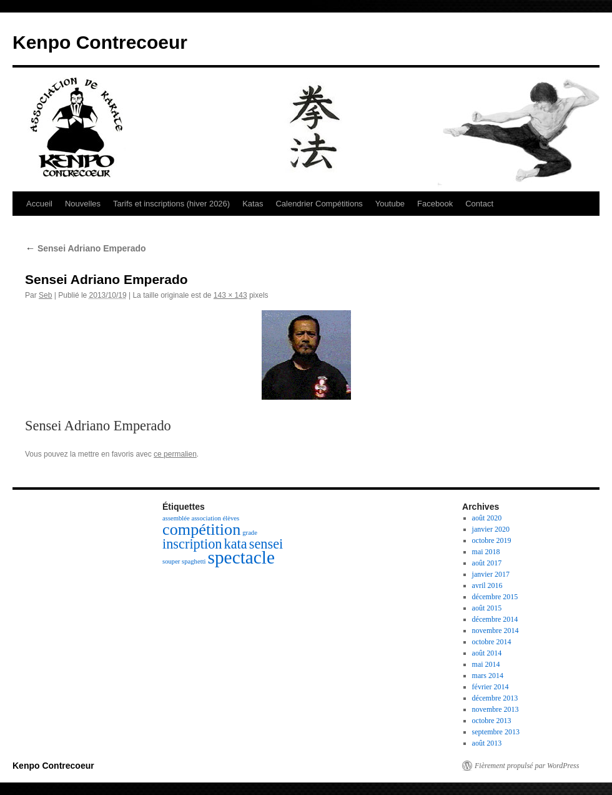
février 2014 (490, 686)
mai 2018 (486, 551)
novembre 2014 (495, 630)
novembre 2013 (495, 709)
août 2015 (487, 608)
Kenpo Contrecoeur (99, 42)
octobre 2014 (491, 641)
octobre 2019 (491, 540)
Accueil (39, 203)
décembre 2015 (495, 596)
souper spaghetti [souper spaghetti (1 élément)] (184, 561)
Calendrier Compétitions (318, 203)
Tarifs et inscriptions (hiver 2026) (171, 203)
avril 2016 (487, 585)
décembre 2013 (495, 698)
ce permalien (175, 454)
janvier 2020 (491, 529)
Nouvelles (83, 203)
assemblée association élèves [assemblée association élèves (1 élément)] (200, 518)
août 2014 (487, 653)
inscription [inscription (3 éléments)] (192, 544)
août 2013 (487, 743)
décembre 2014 (495, 619)
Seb (45, 295)
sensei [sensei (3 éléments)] (266, 544)
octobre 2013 (491, 720)
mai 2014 (486, 664)
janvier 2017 (491, 574)
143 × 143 (230, 295)
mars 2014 (487, 675)
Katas (252, 203)
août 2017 (487, 563)
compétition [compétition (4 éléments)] (201, 529)
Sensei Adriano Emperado (85, 248)
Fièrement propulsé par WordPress (527, 765)
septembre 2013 (496, 731)
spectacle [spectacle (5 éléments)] (241, 557)
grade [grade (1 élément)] (249, 532)
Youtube (390, 203)
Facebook (435, 203)
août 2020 (487, 518)
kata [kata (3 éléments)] (235, 544)
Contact (479, 203)
